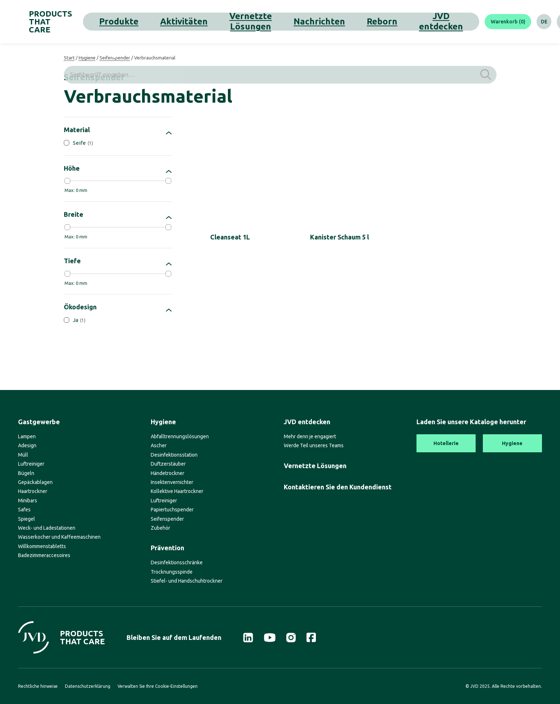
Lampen (27, 436)
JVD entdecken (342, 21)
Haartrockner (32, 491)
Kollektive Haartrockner (177, 491)
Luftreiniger (31, 464)
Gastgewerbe (39, 421)
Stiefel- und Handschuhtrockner (186, 581)
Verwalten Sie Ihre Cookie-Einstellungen (158, 686)
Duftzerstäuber (168, 464)
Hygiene (87, 57)
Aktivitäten (172, 21)
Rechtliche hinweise (38, 686)
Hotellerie (446, 443)
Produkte (137, 21)
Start (69, 57)
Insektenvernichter (172, 482)
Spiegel (26, 519)
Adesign (27, 445)
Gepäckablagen (35, 482)
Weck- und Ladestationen (46, 528)
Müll (23, 455)
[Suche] (533, 22)
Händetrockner (167, 473)
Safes (24, 509)
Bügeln (26, 473)
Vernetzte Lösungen (221, 21)
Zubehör (160, 528)
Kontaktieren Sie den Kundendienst (338, 486)
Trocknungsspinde (172, 572)
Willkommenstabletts (42, 546)
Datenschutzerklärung (87, 686)
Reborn (304, 21)
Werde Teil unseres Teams (314, 445)
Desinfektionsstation (174, 455)
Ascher (159, 445)
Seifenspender (115, 57)
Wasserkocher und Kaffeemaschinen (59, 537)
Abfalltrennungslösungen (180, 436)
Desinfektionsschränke (177, 562)
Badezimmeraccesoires (44, 555)
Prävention (167, 547)
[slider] (67, 181)
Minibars (27, 500)
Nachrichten (271, 21)
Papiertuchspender (172, 509)
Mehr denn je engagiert (310, 436)
